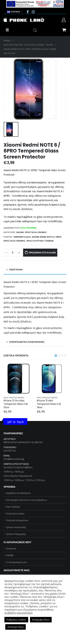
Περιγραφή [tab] (16, 269)
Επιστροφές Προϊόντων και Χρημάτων (26, 499)
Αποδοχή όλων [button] (15, 626)
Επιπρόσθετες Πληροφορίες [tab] (27, 342)
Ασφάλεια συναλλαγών (18, 493)
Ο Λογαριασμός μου (16, 562)
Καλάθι (10, 555)
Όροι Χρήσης (13, 506)
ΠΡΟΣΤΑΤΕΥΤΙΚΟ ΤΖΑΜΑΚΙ (40, 240)
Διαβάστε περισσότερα (18, 612)
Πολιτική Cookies (15, 513)
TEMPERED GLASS (22, 236)
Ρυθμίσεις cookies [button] (16, 619)
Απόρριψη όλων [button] (41, 619)
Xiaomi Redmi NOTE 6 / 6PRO (46, 236)
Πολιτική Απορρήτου (17, 520)
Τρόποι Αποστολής (16, 527)
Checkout (11, 548)
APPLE (6, 397)
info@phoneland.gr (14, 459)
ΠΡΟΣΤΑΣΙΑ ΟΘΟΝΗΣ (36, 232)
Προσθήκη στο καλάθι (42, 252)
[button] (55, 355)
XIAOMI (20, 232)
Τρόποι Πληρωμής (16, 534)
